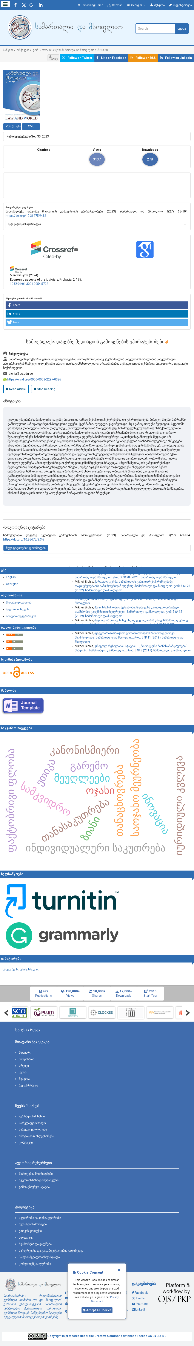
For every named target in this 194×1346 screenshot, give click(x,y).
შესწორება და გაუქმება (35, 1244)
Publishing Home (90, 5)
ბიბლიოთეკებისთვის (21, 616)
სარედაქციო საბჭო (32, 1123)
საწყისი (8, 50)
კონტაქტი (26, 1142)
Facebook (141, 1292)
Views (97, 149)
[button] (97, 305)
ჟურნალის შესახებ (32, 1116)
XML (31, 126)
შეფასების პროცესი (33, 1224)
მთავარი (25, 1052)
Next (188, 1013)
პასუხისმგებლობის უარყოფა (39, 1257)
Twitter (141, 1298)
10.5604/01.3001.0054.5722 (29, 284)
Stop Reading (44, 389)
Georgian (136, 5)
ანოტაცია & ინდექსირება (36, 1136)
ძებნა (181, 28)
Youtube (142, 1304)
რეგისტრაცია (180, 5)
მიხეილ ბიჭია (15, 354)
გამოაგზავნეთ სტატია (34, 1187)
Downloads (150, 149)
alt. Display (53, 58)
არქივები (23, 50)
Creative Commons (108, 1336)
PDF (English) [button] (13, 126)
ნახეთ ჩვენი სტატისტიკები (21, 969)
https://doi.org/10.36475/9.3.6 (26, 215)
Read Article (16, 389)
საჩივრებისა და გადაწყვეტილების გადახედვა (51, 1250)
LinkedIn (140, 1309)
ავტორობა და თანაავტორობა (40, 1217)
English (11, 577)
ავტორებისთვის (17, 609)
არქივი (24, 1065)
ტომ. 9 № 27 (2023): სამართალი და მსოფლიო (63, 50)
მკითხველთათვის (18, 602)
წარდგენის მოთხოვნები (36, 1173)
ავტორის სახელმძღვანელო (39, 1180)
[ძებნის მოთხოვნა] (155, 28)
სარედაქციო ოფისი (33, 1129)
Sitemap (115, 5)
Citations (43, 149)
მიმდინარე (26, 1059)
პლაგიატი (26, 1237)
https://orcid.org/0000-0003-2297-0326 (32, 379)
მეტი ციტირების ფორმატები (24, 224)
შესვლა (157, 5)
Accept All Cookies (97, 1310)
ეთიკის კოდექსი (30, 1231)
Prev (6, 1013)
